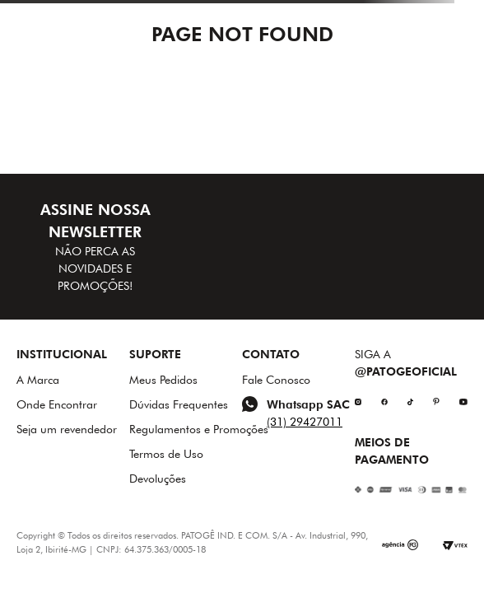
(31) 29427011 (304, 421)
